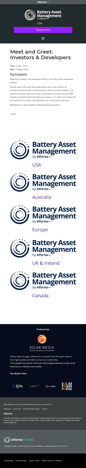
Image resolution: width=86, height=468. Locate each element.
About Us (16, 409)
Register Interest (43, 30)
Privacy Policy (21, 461)
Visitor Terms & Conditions (52, 461)
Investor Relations (31, 409)
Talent (44, 409)
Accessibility (8, 461)
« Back (13, 114)
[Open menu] (43, 37)
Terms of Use (34, 461)
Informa (7, 409)
